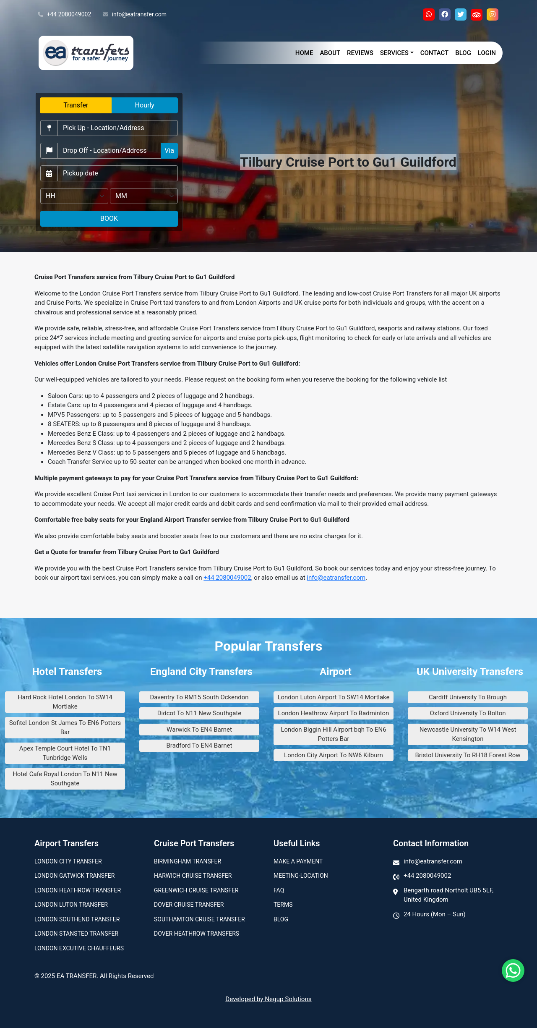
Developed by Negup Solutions (268, 999)
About (330, 53)
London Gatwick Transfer (74, 875)
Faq (279, 890)
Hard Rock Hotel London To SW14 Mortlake (65, 702)
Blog (463, 53)
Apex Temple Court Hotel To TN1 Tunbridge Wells (65, 753)
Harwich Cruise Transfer (193, 875)
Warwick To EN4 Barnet (199, 729)
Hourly (144, 105)
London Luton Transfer (71, 904)
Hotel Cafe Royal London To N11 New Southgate (65, 778)
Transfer (75, 105)
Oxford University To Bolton (468, 713)
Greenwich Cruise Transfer (196, 890)
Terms (283, 904)
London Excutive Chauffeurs (79, 948)
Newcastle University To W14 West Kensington (468, 734)
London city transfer (68, 861)
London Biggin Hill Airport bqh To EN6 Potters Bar (333, 734)
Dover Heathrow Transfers (196, 933)
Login (487, 53)
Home (304, 53)
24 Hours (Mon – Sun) (435, 914)
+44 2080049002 (64, 14)
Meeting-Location (301, 875)
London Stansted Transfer (76, 933)
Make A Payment (298, 861)
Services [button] (394, 53)
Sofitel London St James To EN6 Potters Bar (65, 727)
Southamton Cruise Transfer (199, 919)
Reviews (360, 53)
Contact (434, 53)
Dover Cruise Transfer (189, 904)
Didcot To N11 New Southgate (199, 713)
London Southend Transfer (77, 919)
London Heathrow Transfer (77, 890)
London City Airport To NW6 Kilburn (333, 755)
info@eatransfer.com (135, 14)
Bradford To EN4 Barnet (199, 745)
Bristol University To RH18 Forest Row (467, 755)
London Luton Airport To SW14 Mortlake (333, 697)
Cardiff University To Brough (468, 697)
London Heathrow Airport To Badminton (333, 713)
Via (169, 150)
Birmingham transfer (187, 861)
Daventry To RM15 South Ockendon (199, 697)
